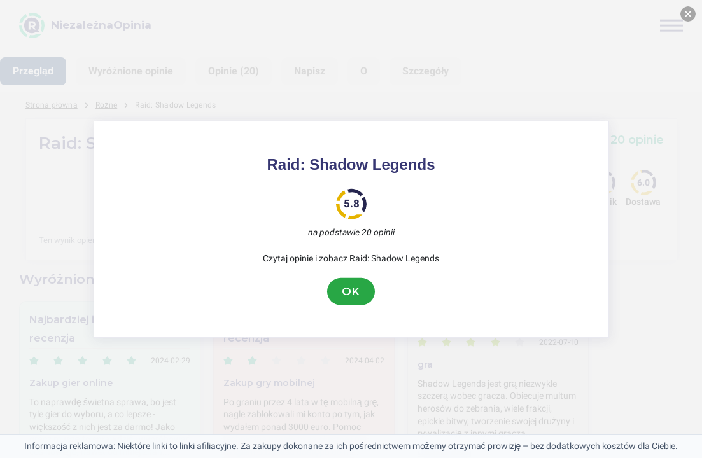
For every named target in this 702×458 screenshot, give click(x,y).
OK (351, 291)
